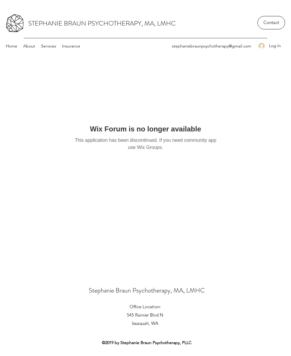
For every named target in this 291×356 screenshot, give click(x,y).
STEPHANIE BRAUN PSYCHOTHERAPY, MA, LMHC (102, 23)
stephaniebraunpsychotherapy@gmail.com (211, 46)
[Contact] (271, 22)
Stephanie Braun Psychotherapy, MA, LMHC (147, 290)
